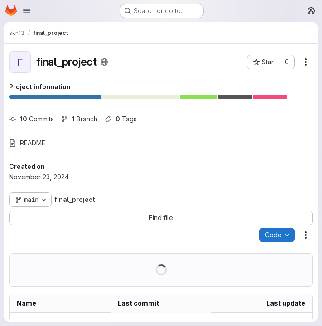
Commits (31, 119)
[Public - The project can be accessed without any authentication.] (104, 62)
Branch (79, 119)
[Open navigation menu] (26, 11)
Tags (121, 119)
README (27, 143)
